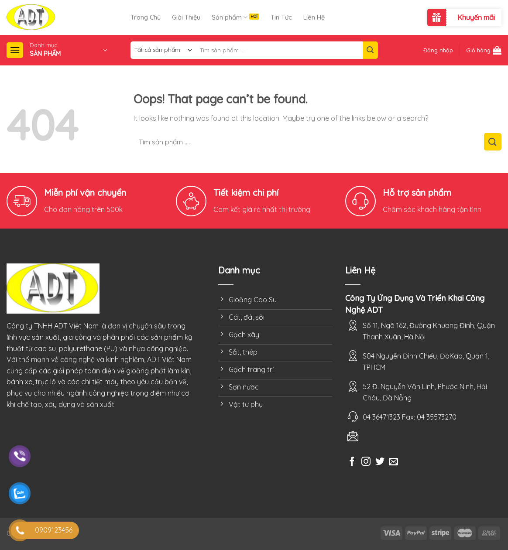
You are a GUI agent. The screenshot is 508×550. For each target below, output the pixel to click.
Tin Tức (281, 17)
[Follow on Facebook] (352, 462)
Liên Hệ (314, 17)
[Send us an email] (393, 462)
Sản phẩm (229, 17)
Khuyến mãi (476, 17)
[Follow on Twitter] (379, 462)
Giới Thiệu (186, 17)
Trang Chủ (145, 17)
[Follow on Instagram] (366, 462)
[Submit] (370, 50)
